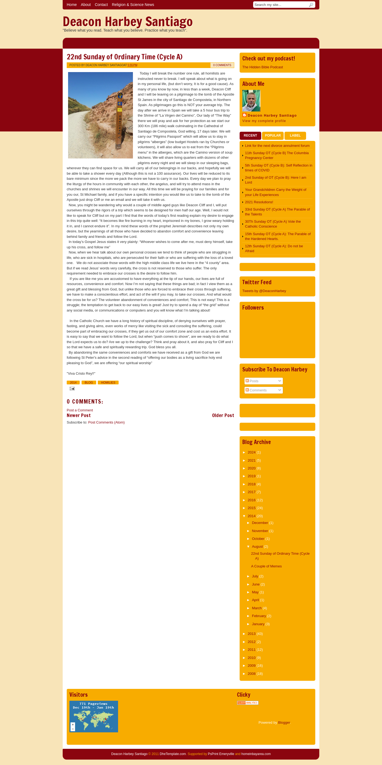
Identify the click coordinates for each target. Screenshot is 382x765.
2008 (252, 674)
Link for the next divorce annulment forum (277, 146)
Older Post (223, 415)
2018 (252, 484)
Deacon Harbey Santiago (128, 21)
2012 (252, 642)
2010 (252, 658)
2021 (252, 460)
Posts (252, 381)
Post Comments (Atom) (106, 422)
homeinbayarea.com (256, 754)
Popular (273, 135)
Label (295, 135)
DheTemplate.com (173, 754)
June (256, 584)
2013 (252, 634)
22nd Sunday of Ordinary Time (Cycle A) (124, 57)
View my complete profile (264, 121)
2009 (252, 666)
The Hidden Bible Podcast (262, 67)
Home (72, 4)
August (258, 546)
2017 (252, 492)
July (255, 576)
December (260, 523)
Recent (250, 135)
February (259, 616)
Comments (256, 390)
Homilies (108, 382)
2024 (252, 452)
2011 (252, 650)
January (259, 624)
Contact (101, 4)
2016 (252, 500)
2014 (73, 382)
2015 (252, 508)
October (259, 539)
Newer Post (79, 415)
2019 (252, 476)
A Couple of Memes (266, 566)
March (257, 608)
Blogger (284, 722)
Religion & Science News (133, 4)
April (256, 600)
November (260, 531)
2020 (252, 468)
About (86, 4)
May (256, 592)
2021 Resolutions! (259, 202)
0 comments (222, 65)
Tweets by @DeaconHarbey (264, 291)
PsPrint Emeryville (221, 754)
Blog (89, 382)
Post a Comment (80, 410)
